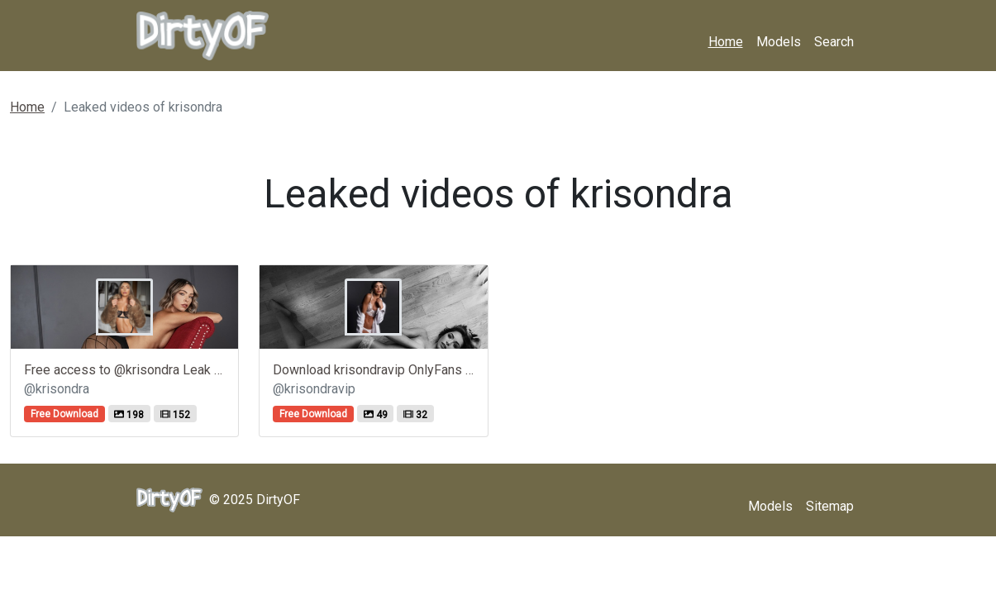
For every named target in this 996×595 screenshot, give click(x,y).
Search (834, 42)
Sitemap (830, 506)
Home (725, 42)
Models (778, 42)
